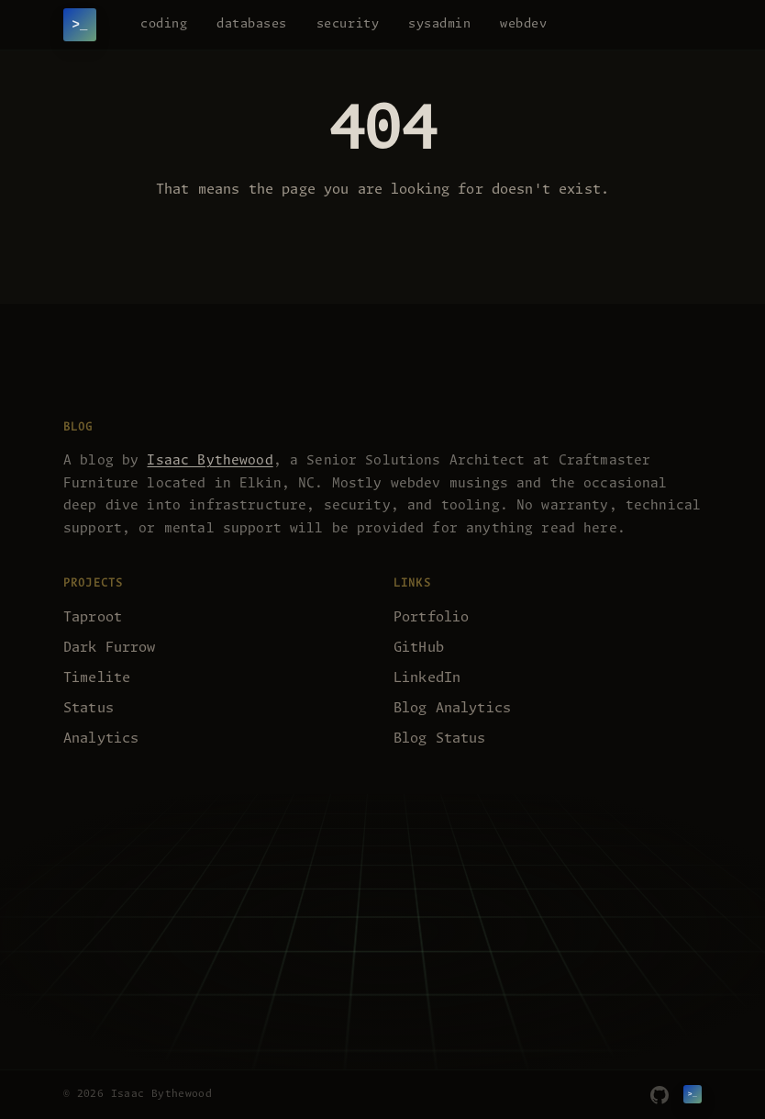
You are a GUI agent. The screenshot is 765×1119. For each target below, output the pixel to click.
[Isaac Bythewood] (79, 24)
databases (251, 24)
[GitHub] (659, 1094)
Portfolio (431, 617)
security (347, 24)
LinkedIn (427, 678)
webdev (523, 24)
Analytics (101, 738)
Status (88, 708)
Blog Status (440, 738)
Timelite (96, 678)
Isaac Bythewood (209, 460)
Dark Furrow (109, 648)
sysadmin (439, 24)
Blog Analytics (452, 708)
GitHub (419, 648)
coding (163, 24)
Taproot (92, 617)
